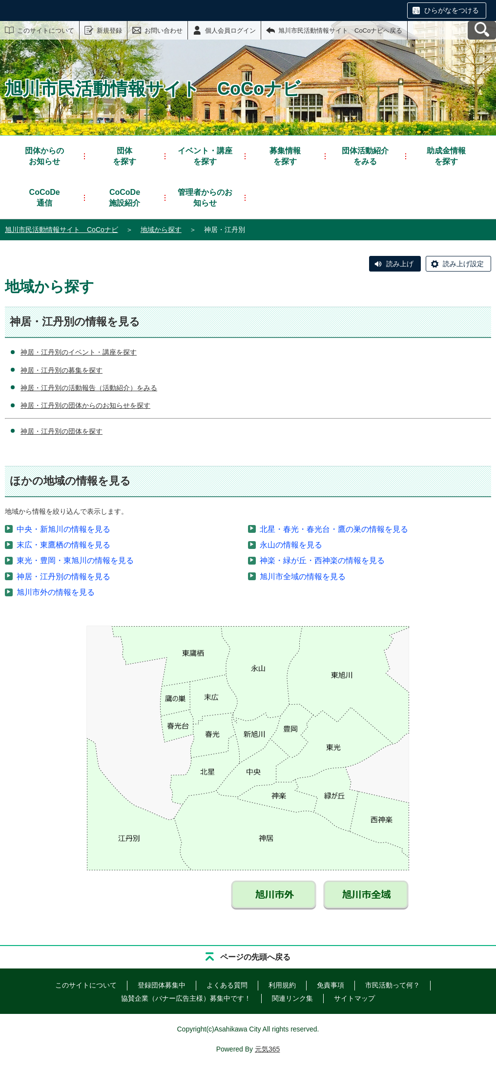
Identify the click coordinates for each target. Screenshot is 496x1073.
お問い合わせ (164, 30)
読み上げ (399, 264)
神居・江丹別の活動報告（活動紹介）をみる (89, 388)
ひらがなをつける (451, 10)
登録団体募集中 (162, 985)
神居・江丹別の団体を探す (62, 431)
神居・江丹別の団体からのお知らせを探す (85, 405)
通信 (44, 197)
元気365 (267, 1049)
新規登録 (109, 30)
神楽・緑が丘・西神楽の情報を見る (322, 560)
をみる (365, 156)
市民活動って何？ (392, 985)
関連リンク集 (292, 998)
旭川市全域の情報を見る (303, 576)
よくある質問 (227, 985)
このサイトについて (45, 30)
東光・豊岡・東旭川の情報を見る (75, 560)
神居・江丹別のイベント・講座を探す (79, 352)
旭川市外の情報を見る (56, 592)
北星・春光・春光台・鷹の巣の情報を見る (334, 529)
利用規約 (282, 985)
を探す (124, 156)
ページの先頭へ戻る (255, 957)
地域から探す (161, 229)
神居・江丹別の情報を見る (63, 576)
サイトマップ (354, 998)
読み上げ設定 (463, 264)
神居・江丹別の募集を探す (62, 370)
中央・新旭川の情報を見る (63, 529)
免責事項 (330, 985)
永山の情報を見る (291, 545)
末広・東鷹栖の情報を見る (63, 545)
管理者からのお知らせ (205, 197)
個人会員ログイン (230, 30)
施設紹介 (124, 197)
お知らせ (44, 156)
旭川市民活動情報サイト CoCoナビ (61, 229)
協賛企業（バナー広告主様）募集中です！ (186, 998)
